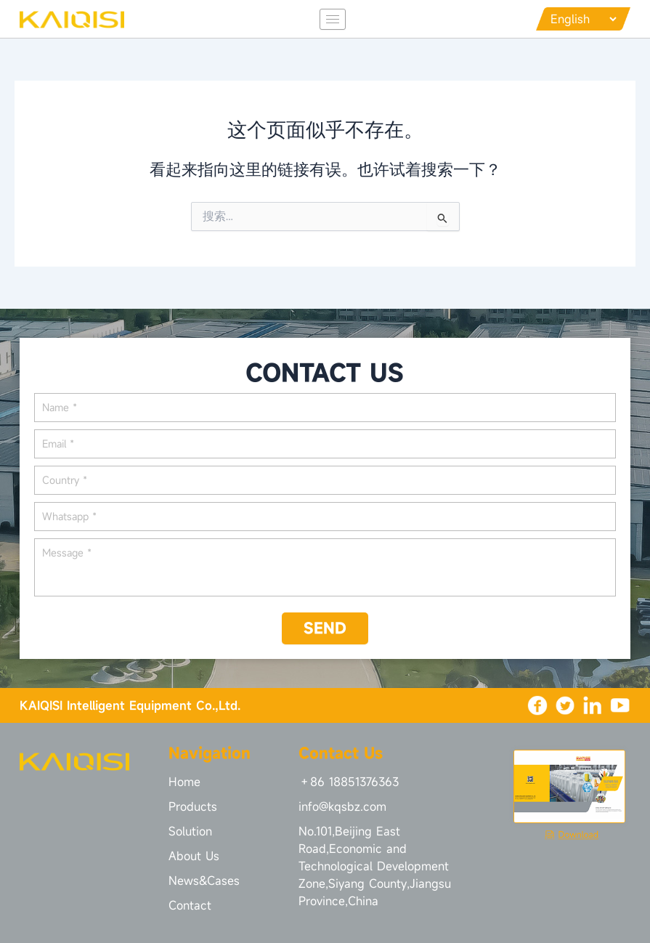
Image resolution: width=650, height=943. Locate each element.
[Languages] (583, 19)
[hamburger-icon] (333, 19)
